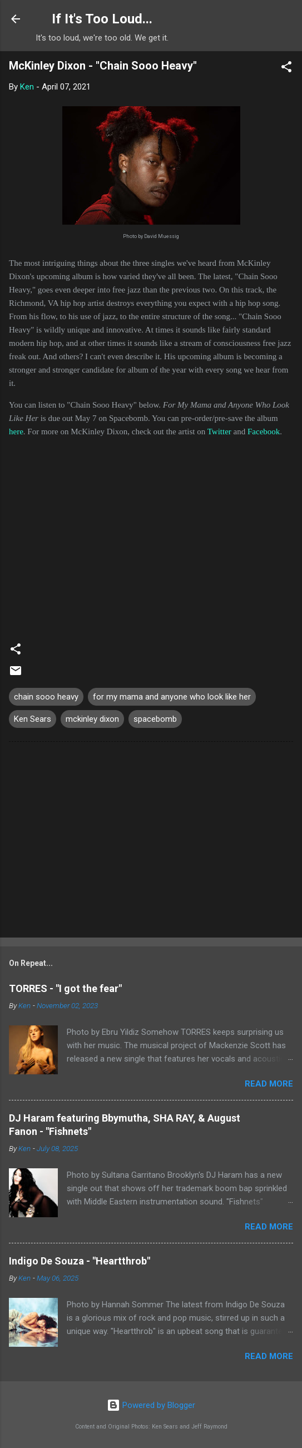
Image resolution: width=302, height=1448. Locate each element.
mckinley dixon (92, 719)
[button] (286, 68)
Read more (269, 1084)
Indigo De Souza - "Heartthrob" (79, 1261)
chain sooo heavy (46, 697)
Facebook (263, 431)
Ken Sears (32, 719)
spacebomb (155, 719)
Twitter (219, 431)
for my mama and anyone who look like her (172, 697)
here (16, 431)
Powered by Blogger (151, 1405)
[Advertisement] (151, 842)
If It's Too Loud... (102, 19)
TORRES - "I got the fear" (65, 988)
